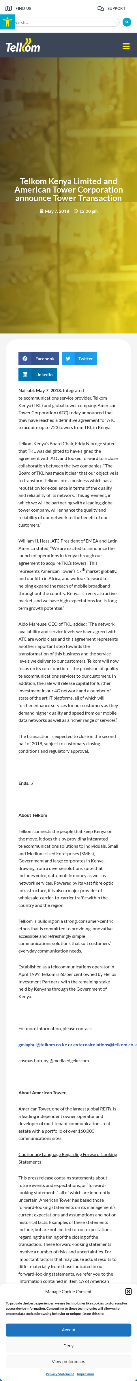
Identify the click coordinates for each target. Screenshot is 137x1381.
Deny (68, 1345)
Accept (68, 1329)
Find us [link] (23, 8)
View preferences (68, 1361)
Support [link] (117, 8)
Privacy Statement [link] (60, 1374)
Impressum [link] (85, 1374)
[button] (128, 1291)
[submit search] (127, 22)
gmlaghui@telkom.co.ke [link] (42, 1044)
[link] (7, 21)
